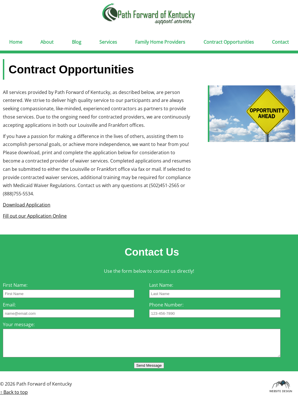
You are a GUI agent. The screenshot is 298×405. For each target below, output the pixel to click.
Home (15, 42)
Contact (280, 42)
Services (108, 42)
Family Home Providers (160, 42)
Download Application (26, 205)
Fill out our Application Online (35, 216)
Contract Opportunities (229, 42)
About (47, 42)
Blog (76, 42)
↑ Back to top (14, 392)
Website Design (280, 390)
